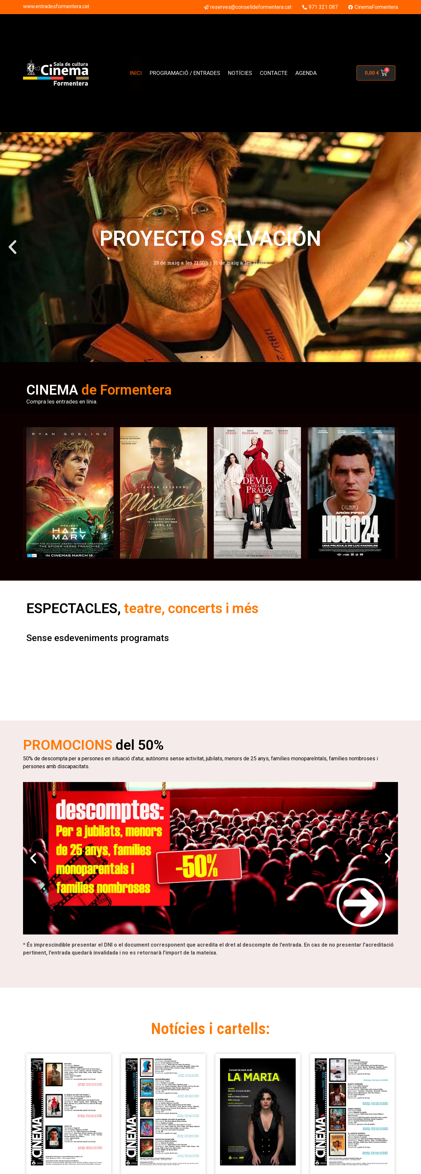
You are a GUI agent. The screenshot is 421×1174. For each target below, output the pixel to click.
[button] (12, 247)
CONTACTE (273, 73)
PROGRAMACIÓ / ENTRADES (185, 73)
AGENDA (306, 73)
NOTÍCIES (240, 73)
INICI (136, 73)
